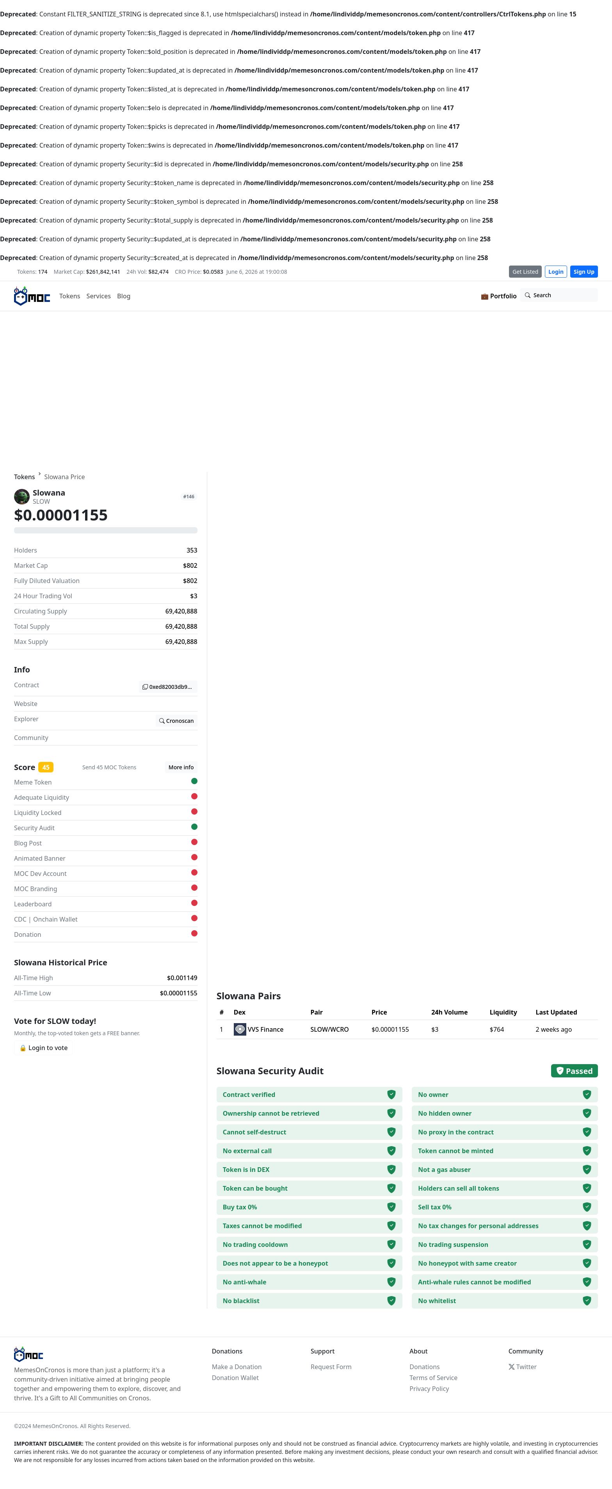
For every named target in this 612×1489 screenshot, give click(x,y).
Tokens (69, 296)
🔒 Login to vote (43, 1047)
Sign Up (584, 271)
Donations (424, 1366)
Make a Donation (237, 1366)
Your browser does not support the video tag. (306, 392)
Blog (123, 296)
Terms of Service (433, 1377)
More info (181, 767)
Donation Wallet (235, 1377)
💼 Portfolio (499, 296)
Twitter (523, 1366)
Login (556, 271)
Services (99, 296)
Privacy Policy (429, 1388)
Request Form (331, 1366)
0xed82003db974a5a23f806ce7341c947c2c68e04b (169, 686)
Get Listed (525, 271)
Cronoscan (176, 720)
